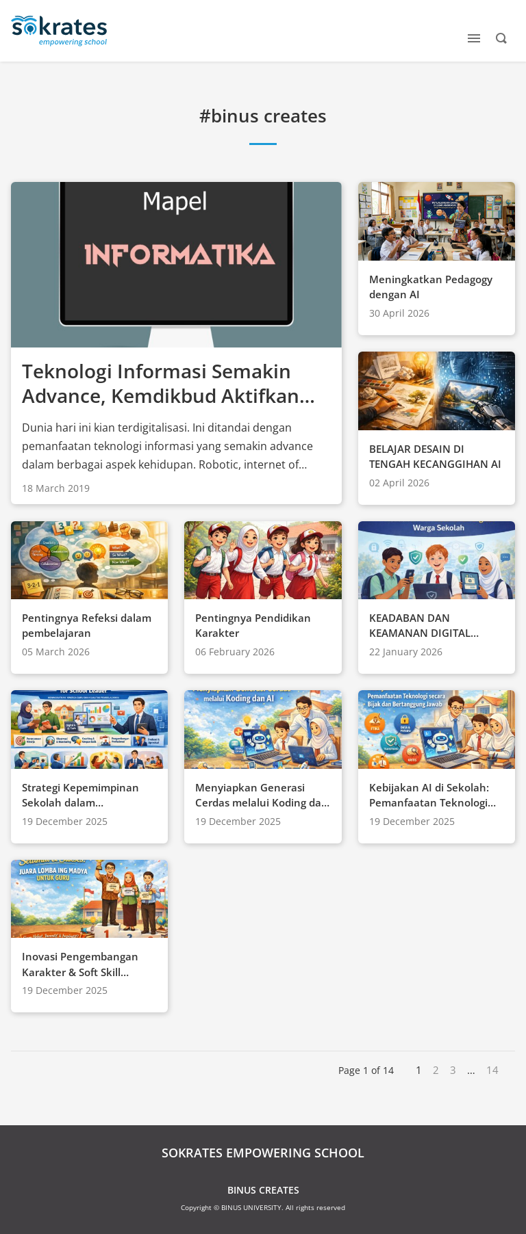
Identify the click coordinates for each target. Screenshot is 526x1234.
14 (492, 1070)
